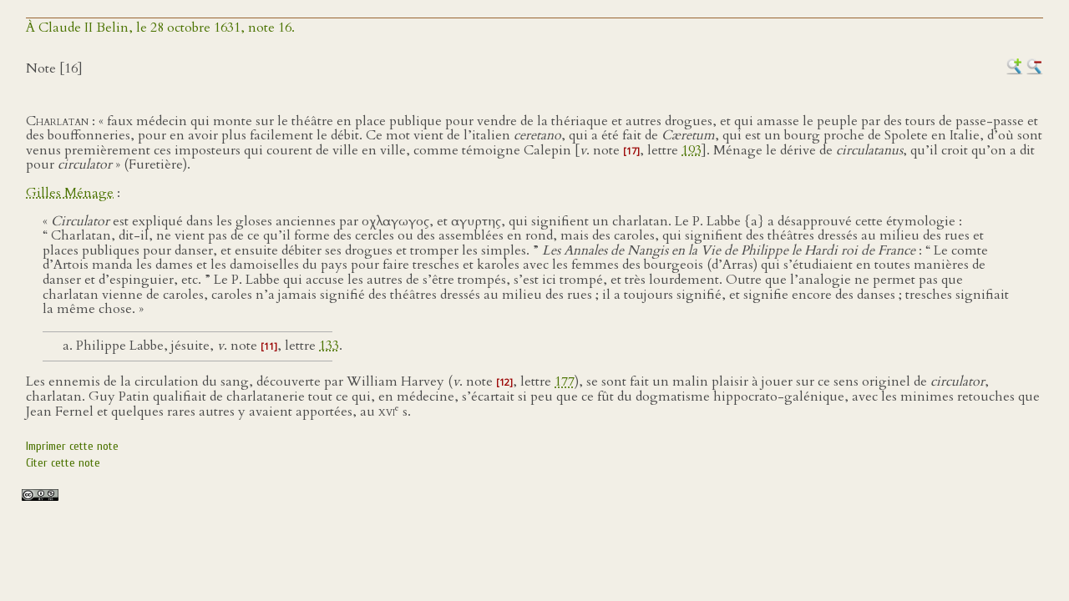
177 (565, 381)
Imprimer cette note (72, 446)
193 (691, 150)
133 (329, 345)
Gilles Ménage (70, 193)
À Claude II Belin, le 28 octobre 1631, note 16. (160, 27)
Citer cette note (63, 463)
